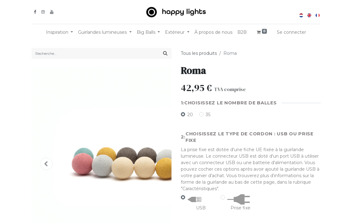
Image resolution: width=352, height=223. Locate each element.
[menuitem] (213, 32)
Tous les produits (199, 53)
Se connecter (291, 32)
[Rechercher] (165, 53)
